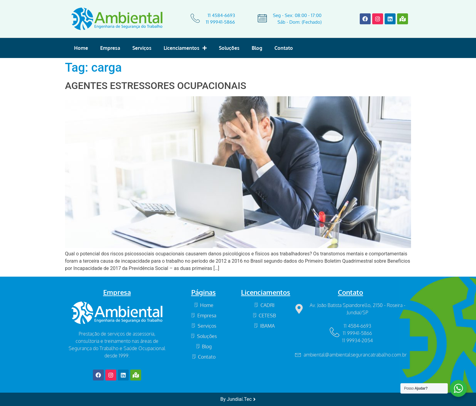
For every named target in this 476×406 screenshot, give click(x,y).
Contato (283, 48)
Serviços (141, 48)
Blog (257, 48)
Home (81, 48)
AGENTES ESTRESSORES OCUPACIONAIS (155, 85)
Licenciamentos (185, 48)
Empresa (110, 48)
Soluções (229, 48)
